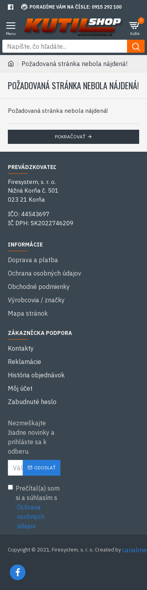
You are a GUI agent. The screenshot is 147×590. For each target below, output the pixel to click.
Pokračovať (70, 137)
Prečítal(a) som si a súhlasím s (34, 507)
